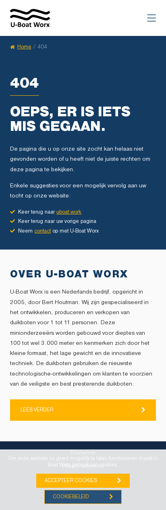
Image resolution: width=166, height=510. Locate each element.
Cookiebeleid (71, 497)
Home (20, 47)
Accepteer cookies (71, 481)
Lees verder (37, 410)
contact (42, 231)
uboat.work (68, 212)
